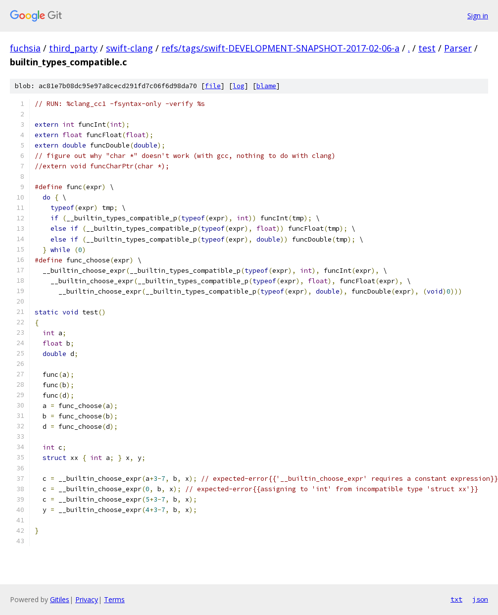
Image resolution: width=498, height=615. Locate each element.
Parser (458, 48)
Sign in (477, 15)
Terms (114, 599)
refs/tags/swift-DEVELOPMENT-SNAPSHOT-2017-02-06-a (280, 48)
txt (456, 599)
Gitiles (59, 599)
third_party (73, 48)
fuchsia (25, 48)
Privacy (86, 599)
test (427, 48)
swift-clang (129, 48)
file (213, 86)
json (480, 599)
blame (266, 86)
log (239, 86)
